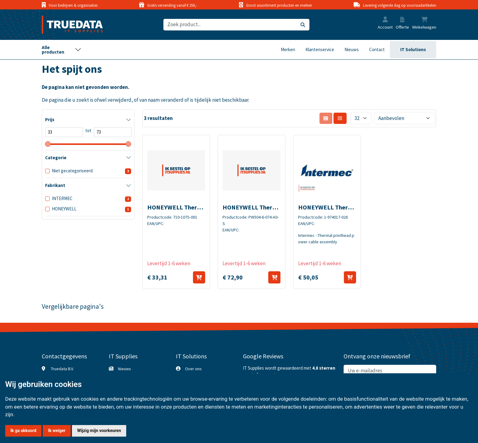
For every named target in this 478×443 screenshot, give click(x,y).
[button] (385, 20)
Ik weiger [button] (56, 430)
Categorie (55, 157)
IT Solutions (413, 49)
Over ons (193, 368)
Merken (288, 49)
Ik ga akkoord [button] (23, 430)
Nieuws (351, 49)
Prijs (49, 119)
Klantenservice (319, 49)
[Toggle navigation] (61, 49)
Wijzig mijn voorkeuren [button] (99, 430)
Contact (377, 49)
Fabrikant (55, 185)
